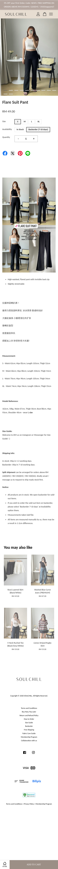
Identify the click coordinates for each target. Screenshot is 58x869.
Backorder (29, 726)
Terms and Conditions (29, 708)
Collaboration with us (29, 740)
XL (39, 121)
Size (4, 121)
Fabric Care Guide (29, 733)
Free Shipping (29, 730)
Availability (7, 129)
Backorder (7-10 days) (38, 129)
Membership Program (29, 737)
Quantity (6, 137)
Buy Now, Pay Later (29, 712)
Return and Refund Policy (29, 715)
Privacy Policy (29, 804)
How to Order (29, 719)
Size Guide (29, 723)
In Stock (20, 129)
